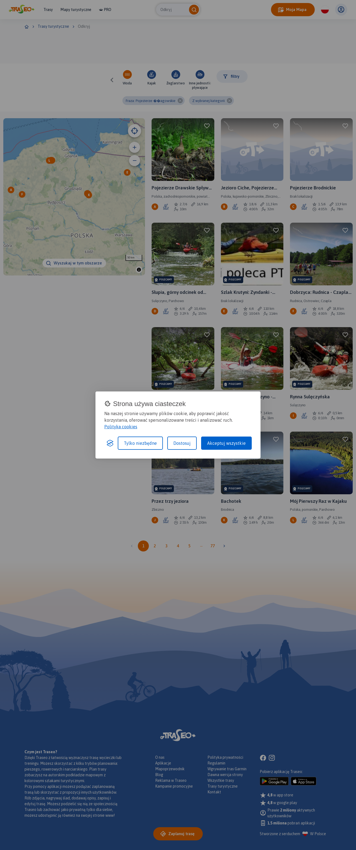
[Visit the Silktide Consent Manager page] (110, 443)
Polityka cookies (120, 426)
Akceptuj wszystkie (226, 443)
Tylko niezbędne (140, 443)
